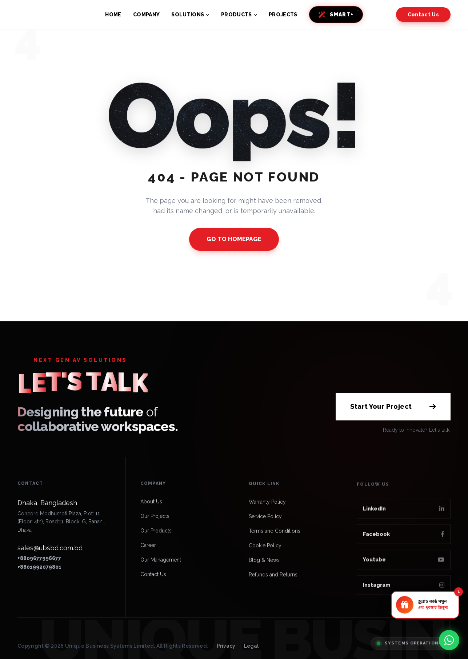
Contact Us (423, 14)
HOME (113, 14)
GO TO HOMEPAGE (234, 239)
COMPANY (146, 14)
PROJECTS (283, 14)
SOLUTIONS (190, 14)
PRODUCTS (239, 14)
